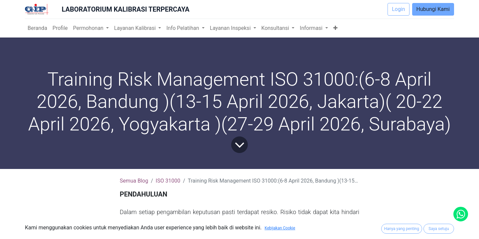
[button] (335, 28)
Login (398, 9)
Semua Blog (134, 181)
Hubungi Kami (433, 9)
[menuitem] (37, 28)
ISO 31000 (168, 181)
